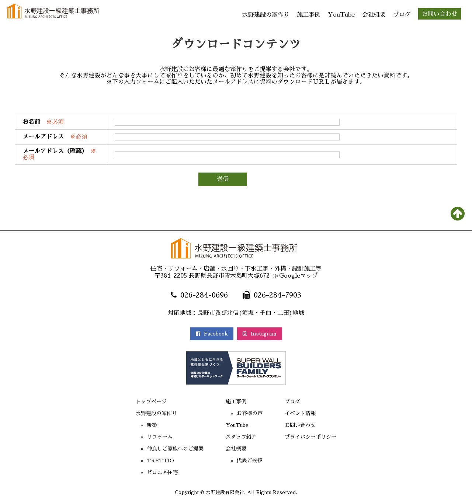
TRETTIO (152, 462)
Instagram (262, 334)
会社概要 (374, 15)
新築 (143, 426)
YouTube (341, 15)
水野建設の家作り (265, 15)
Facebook (209, 334)
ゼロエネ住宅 (155, 473)
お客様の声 (250, 414)
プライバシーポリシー (316, 438)
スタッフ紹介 (242, 438)
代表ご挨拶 (250, 462)
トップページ (144, 403)
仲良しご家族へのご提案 (169, 450)
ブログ (402, 15)
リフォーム (152, 438)
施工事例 (308, 15)
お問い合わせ (439, 14)
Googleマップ (298, 276)
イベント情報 (304, 414)
